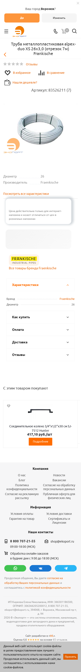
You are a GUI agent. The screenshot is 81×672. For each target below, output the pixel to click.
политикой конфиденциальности (48, 587)
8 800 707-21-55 (22, 541)
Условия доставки (59, 513)
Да (22, 17)
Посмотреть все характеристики (26, 193)
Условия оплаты (22, 513)
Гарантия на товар (21, 518)
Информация (40, 507)
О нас (22, 475)
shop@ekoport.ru (62, 541)
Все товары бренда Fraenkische (32, 268)
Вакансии (59, 480)
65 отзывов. (60, 639)
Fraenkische (67, 298)
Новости (59, 475)
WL (52, 635)
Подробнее (40, 441)
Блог (22, 480)
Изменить (59, 17)
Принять (70, 656)
